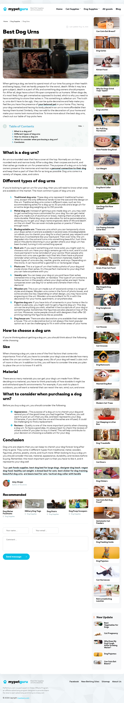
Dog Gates (101, 51)
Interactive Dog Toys (105, 249)
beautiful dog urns (13, 474)
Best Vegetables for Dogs (111, 625)
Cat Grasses (102, 346)
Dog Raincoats (103, 365)
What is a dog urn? (23, 131)
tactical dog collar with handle (64, 474)
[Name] (16, 530)
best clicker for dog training (73, 471)
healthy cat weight (24, 471)
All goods (107, 9)
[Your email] (45, 530)
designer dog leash (70, 468)
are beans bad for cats (36, 474)
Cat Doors (101, 462)
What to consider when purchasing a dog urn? (37, 140)
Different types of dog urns (27, 134)
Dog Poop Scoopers (78, 511)
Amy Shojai (17, 482)
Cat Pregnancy (111, 633)
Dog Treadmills (103, 443)
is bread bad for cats (46, 471)
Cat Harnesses (103, 580)
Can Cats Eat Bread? (105, 31)
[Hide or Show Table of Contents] (81, 126)
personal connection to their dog (69, 168)
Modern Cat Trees (104, 403)
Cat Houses (101, 327)
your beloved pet (47, 104)
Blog (118, 9)
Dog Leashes (102, 110)
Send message (13, 556)
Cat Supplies (70, 9)
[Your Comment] (45, 543)
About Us (116, 682)
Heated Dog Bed (104, 384)
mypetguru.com (24, 698)
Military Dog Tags (33, 511)
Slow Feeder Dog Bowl (106, 150)
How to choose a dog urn (26, 137)
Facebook (73, 682)
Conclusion (19, 142)
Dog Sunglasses (103, 308)
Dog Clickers (102, 481)
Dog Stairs (52, 511)
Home (57, 9)
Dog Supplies (90, 9)
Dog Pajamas (102, 561)
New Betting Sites (90, 682)
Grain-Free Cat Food (105, 268)
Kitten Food (101, 70)
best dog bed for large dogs (44, 468)
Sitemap (105, 682)
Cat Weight (101, 169)
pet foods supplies (18, 468)
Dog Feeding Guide (105, 542)
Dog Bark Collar (103, 188)
